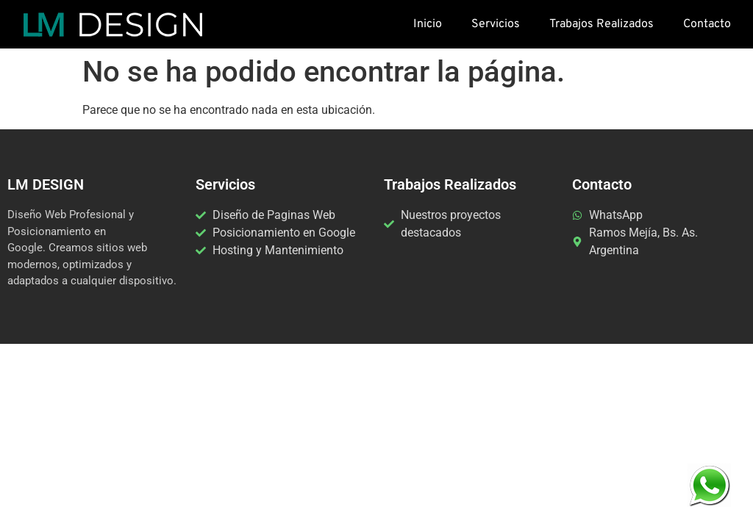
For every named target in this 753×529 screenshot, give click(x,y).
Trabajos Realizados (601, 24)
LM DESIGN (45, 184)
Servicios (495, 24)
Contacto (707, 24)
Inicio (427, 24)
